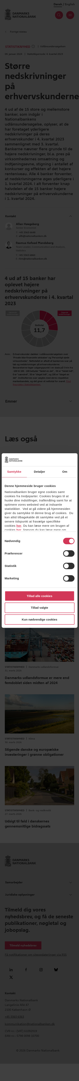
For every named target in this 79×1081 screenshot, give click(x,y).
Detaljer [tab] (39, 471)
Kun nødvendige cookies (39, 619)
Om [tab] (64, 471)
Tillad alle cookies (39, 596)
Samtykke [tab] (14, 471)
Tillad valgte (39, 607)
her (18, 525)
